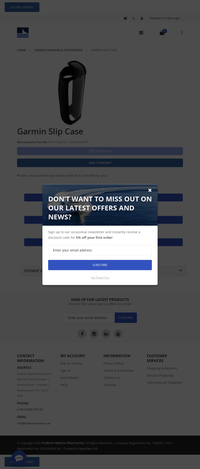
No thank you (100, 277)
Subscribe (100, 265)
